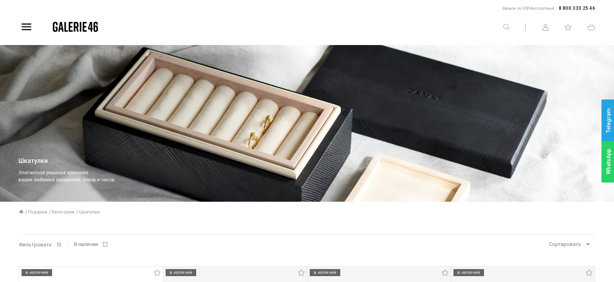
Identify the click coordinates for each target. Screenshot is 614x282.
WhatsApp (608, 161)
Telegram (608, 120)
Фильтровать (35, 245)
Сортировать (565, 244)
